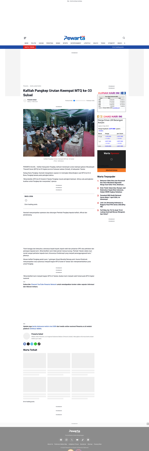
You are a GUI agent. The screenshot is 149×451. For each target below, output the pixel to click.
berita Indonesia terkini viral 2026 (44, 326)
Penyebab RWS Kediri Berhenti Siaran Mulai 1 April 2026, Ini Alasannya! (110, 197)
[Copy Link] (39, 344)
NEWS (26, 43)
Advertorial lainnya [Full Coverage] (111, 170)
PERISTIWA (49, 43)
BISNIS (58, 43)
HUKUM (41, 43)
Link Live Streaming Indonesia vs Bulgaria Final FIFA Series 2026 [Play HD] (112, 205)
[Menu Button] (25, 38)
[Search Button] (124, 38)
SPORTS (65, 43)
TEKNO (103, 43)
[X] (28, 344)
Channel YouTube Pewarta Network (43, 284)
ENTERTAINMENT (76, 43)
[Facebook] (24, 344)
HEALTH (95, 43)
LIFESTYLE (87, 43)
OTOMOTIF (111, 43)
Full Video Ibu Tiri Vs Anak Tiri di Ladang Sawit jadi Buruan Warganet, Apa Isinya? (112, 212)
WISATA (120, 43)
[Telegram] (31, 344)
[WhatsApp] (35, 344)
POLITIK (33, 43)
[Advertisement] (12, 67)
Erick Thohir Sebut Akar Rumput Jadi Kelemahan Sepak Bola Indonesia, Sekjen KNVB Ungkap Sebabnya (113, 190)
